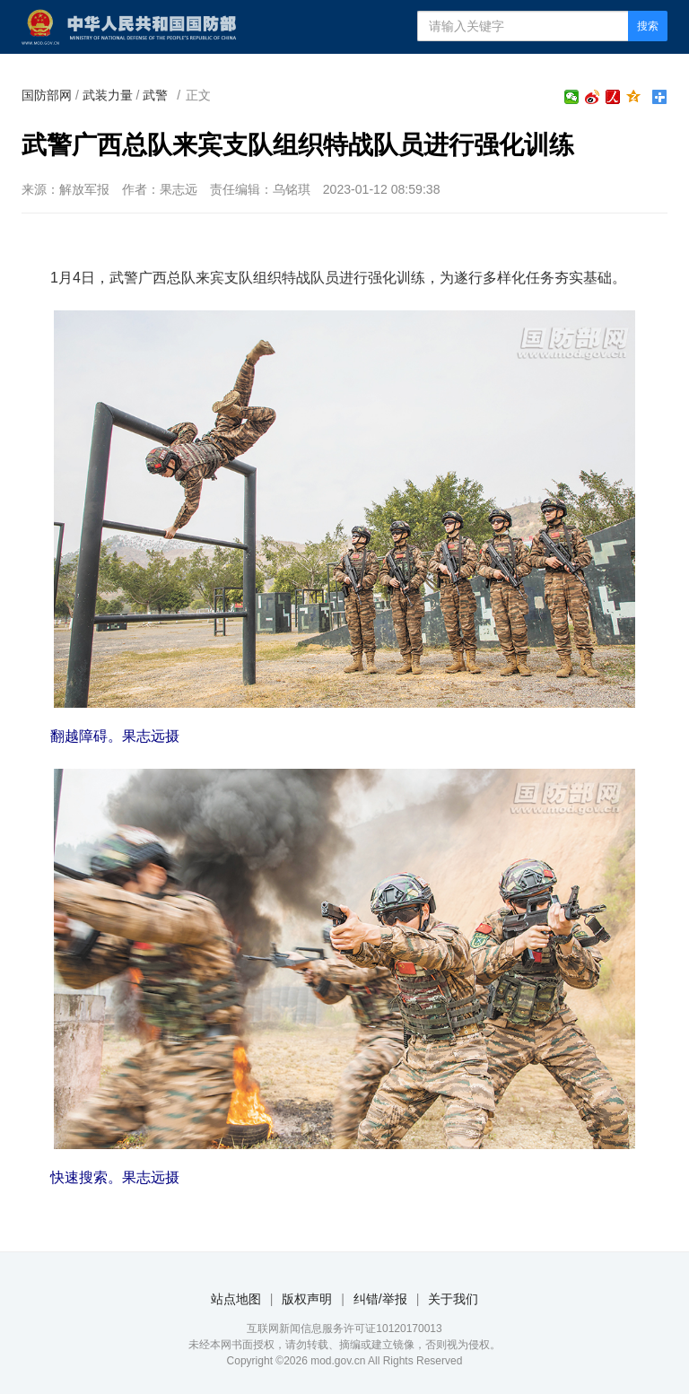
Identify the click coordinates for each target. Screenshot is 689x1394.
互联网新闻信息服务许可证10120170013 (344, 1328)
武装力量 (108, 95)
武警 (155, 95)
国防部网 (47, 95)
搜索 (647, 26)
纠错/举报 (380, 1299)
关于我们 (453, 1299)
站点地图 (236, 1299)
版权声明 (307, 1299)
